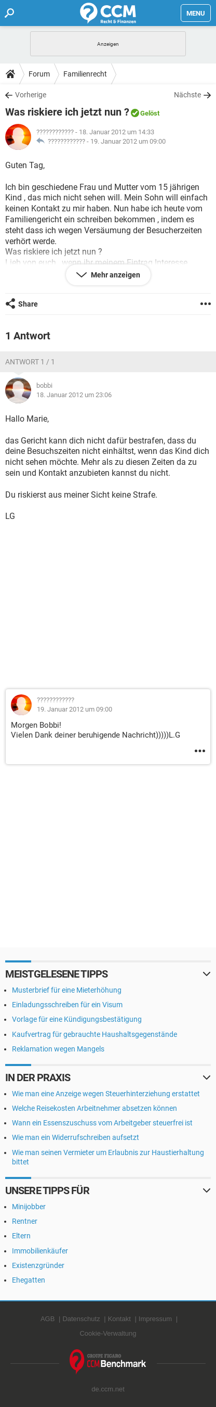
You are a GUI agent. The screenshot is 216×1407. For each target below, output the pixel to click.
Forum (39, 74)
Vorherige (30, 95)
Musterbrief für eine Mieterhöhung (67, 990)
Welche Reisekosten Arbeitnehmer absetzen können (94, 1108)
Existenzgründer (38, 1265)
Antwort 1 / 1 (30, 362)
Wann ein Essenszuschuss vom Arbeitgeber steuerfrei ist (102, 1123)
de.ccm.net (108, 1389)
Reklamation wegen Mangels (58, 1049)
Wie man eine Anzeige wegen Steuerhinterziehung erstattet (106, 1093)
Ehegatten (28, 1280)
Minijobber (29, 1206)
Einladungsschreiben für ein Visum (67, 1004)
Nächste (187, 95)
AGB (47, 1319)
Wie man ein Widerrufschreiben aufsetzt (75, 1137)
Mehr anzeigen (114, 275)
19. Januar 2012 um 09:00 (128, 141)
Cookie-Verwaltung (107, 1333)
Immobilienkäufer (40, 1251)
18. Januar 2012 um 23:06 (74, 395)
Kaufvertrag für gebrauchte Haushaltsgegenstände (94, 1034)
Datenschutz (81, 1319)
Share (28, 304)
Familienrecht (85, 74)
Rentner (24, 1221)
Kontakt (119, 1319)
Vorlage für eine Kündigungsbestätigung (77, 1019)
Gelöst (149, 113)
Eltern (21, 1236)
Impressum (155, 1319)
